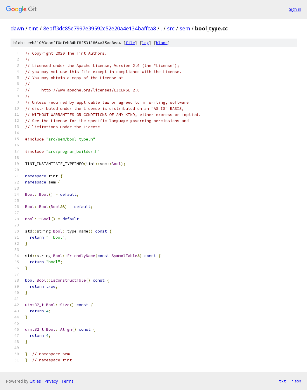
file (130, 42)
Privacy (51, 381)
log (145, 42)
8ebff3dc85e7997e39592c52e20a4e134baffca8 (99, 28)
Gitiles (35, 381)
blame (162, 42)
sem (185, 28)
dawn (17, 28)
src (171, 28)
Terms (67, 381)
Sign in (295, 9)
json (296, 381)
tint (33, 28)
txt (282, 381)
